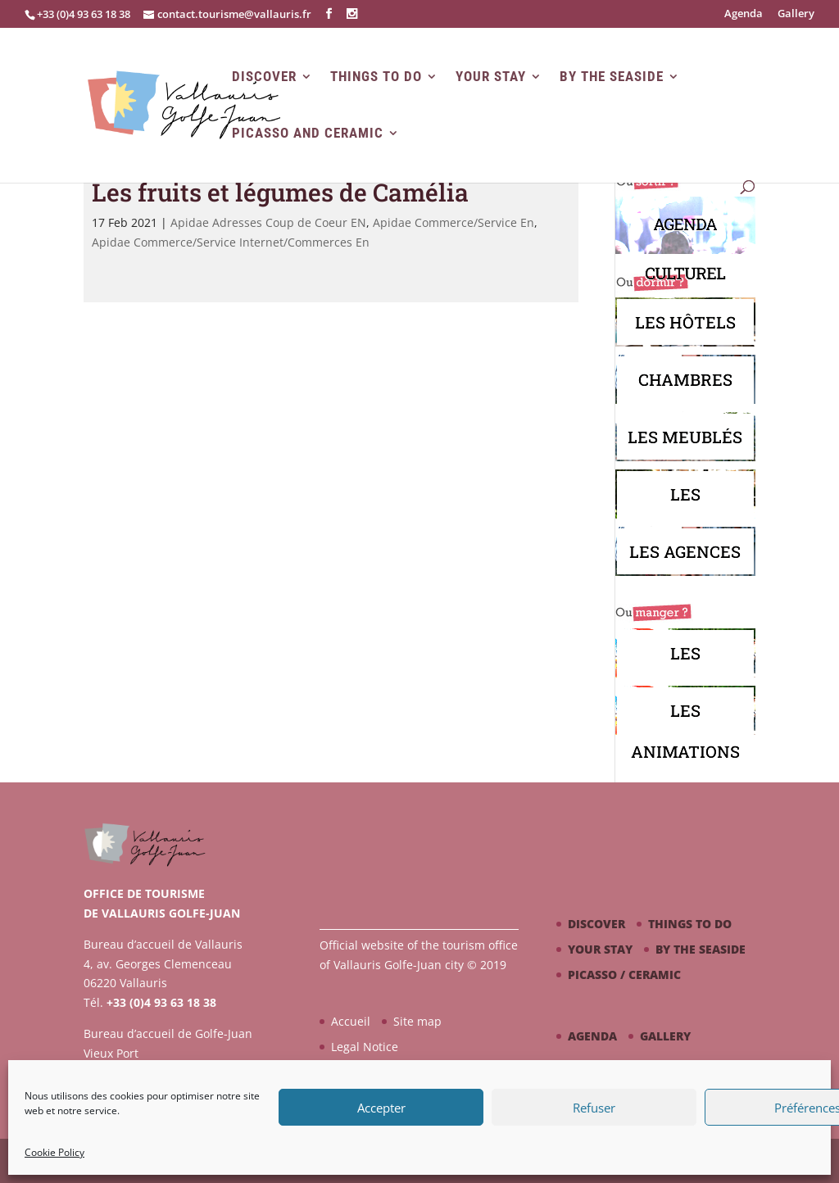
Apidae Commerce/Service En (453, 222)
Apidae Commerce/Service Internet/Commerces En (231, 242)
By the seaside (612, 76)
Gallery (796, 14)
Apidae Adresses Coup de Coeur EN (268, 222)
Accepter (381, 1107)
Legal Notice (364, 1046)
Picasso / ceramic (624, 974)
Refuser (594, 1107)
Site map (417, 1021)
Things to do (376, 76)
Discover (264, 76)
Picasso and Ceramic (307, 133)
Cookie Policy (54, 1152)
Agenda (743, 14)
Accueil (350, 1021)
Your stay (491, 76)
